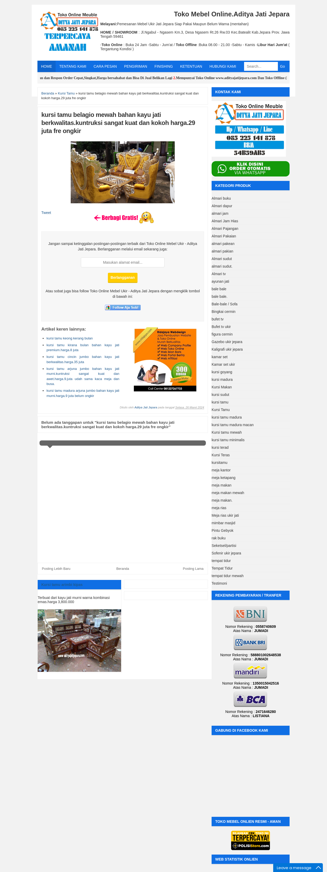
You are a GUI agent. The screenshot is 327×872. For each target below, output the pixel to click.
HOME (46, 66)
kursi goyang (222, 372)
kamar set (219, 357)
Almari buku (221, 198)
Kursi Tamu (221, 410)
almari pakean (223, 244)
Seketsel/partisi (224, 546)
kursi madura (222, 379)
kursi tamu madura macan (233, 425)
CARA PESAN (105, 66)
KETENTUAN (191, 66)
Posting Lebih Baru (56, 569)
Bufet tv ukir (221, 327)
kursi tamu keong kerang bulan (70, 338)
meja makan (221, 485)
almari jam (220, 213)
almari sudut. (222, 266)
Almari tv (219, 274)
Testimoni (219, 583)
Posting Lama (193, 569)
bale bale (219, 289)
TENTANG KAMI (72, 66)
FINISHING (163, 66)
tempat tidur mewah (228, 576)
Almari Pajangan (225, 228)
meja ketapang (224, 478)
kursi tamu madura (227, 417)
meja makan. (222, 500)
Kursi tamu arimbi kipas (62, 585)
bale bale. (219, 296)
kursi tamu (220, 402)
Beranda (122, 569)
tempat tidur (221, 561)
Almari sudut (222, 259)
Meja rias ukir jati (225, 515)
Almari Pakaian (224, 236)
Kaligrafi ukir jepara (227, 349)
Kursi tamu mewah (227, 432)
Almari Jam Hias (225, 221)
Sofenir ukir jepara (226, 553)
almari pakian (222, 251)
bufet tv (218, 319)
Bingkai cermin (224, 311)
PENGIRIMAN (135, 66)
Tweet (46, 213)
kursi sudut (220, 395)
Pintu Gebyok (222, 530)
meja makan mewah (228, 493)
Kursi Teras (221, 455)
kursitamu (219, 462)
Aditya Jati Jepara (145, 407)
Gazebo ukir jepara (227, 342)
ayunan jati (220, 281)
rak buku (219, 538)
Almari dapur (222, 206)
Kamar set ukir (223, 364)
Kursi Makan (222, 387)
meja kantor (221, 470)
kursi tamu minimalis (228, 440)
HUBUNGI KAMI (223, 66)
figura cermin (222, 334)
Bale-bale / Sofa (225, 304)
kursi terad (220, 447)
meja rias (219, 508)
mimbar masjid (223, 523)
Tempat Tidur (222, 568)
